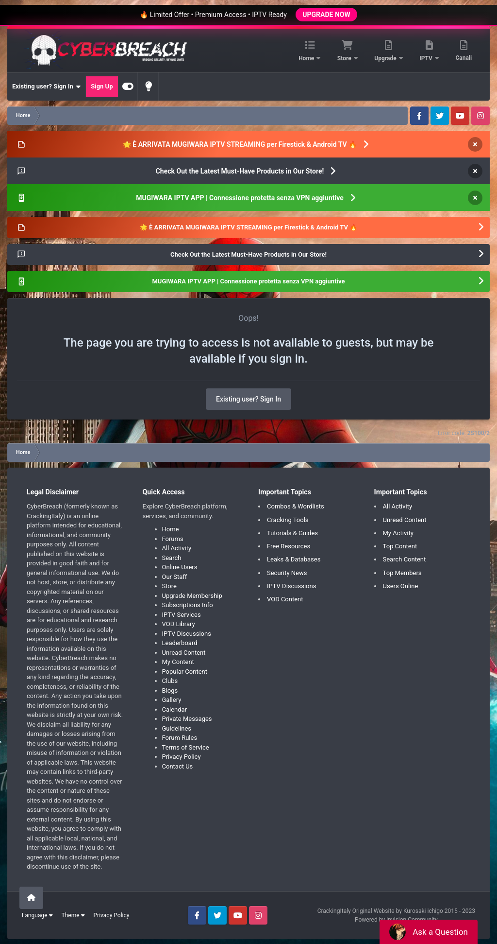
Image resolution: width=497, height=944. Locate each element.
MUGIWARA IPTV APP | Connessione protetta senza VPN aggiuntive (240, 198)
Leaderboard (180, 643)
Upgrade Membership (192, 595)
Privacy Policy (181, 756)
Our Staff (174, 576)
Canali (463, 57)
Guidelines (177, 728)
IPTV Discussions (186, 633)
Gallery (172, 699)
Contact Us (177, 766)
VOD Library (178, 624)
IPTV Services (181, 614)
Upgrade (386, 58)
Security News (287, 573)
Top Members (402, 573)
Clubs (170, 680)
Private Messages (187, 718)
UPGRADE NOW (326, 14)
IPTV (426, 58)
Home (306, 58)
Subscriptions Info (187, 605)
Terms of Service (185, 747)
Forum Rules (180, 737)
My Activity (398, 533)
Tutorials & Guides (292, 533)
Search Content (404, 559)
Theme (73, 915)
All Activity (177, 548)
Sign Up (102, 86)
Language (37, 915)
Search (172, 557)
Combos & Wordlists (295, 506)
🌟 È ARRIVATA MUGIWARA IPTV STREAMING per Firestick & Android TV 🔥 (240, 144)
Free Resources (288, 546)
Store (345, 58)
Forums (172, 538)
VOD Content (285, 599)
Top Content (400, 546)
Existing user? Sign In (46, 86)
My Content (178, 661)
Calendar (174, 709)
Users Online (400, 586)
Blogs (170, 690)
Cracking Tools (288, 520)
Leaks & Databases (293, 559)
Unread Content (184, 652)
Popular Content (185, 671)
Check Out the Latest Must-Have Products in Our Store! (240, 171)
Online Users (180, 567)
